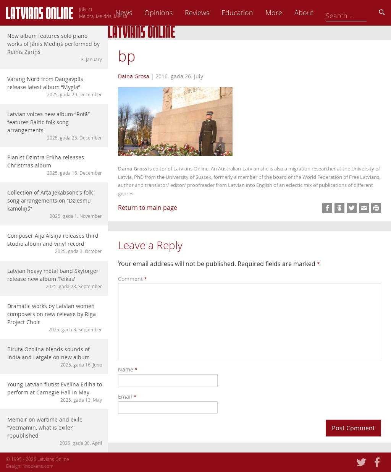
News (176, 12)
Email (127, 396)
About (357, 12)
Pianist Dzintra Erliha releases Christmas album (54, 165)
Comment (132, 278)
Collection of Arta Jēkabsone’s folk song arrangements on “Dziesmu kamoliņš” (54, 204)
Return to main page (147, 207)
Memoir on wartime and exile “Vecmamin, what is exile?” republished (54, 431)
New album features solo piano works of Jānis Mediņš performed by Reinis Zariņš (54, 47)
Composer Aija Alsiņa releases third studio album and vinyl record (54, 243)
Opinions (211, 12)
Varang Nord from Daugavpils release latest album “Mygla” (54, 86)
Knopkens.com (38, 466)
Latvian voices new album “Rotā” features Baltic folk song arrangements (54, 125)
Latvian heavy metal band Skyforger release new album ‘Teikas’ (54, 278)
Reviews (250, 12)
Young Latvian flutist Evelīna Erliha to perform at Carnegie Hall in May (54, 392)
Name (127, 369)
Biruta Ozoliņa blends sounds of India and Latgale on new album (54, 356)
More (326, 12)
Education (290, 12)
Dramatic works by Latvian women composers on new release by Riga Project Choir (54, 317)
